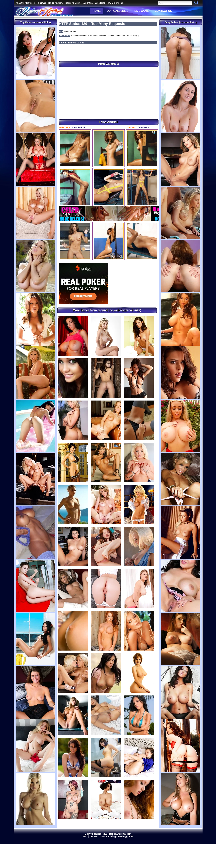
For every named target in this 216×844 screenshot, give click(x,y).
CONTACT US (163, 11)
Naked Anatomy (55, 3)
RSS (131, 836)
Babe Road (100, 3)
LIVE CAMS (141, 11)
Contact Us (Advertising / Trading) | (109, 836)
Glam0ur (42, 3)
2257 (85, 836)
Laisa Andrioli (78, 127)
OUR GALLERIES (117, 11)
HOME (97, 11)
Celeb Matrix (143, 127)
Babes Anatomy (73, 3)
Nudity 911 (88, 3)
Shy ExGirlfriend (115, 3)
